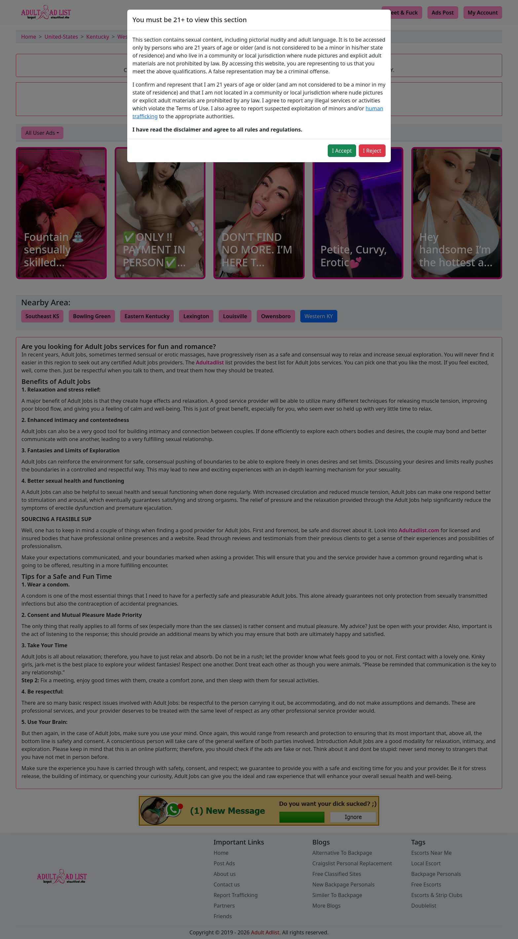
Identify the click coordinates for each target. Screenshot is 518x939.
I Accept (342, 150)
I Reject (372, 150)
